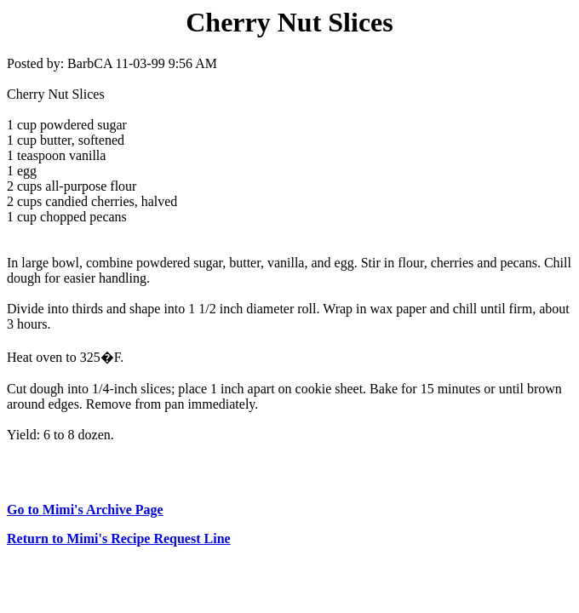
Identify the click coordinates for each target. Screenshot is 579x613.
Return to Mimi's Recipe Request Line (119, 538)
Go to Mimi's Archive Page (85, 509)
